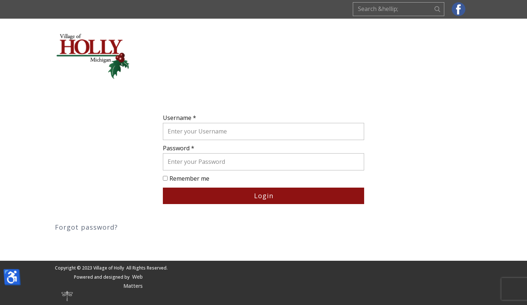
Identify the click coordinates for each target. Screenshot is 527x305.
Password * (178, 148)
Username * (179, 118)
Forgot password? (86, 227)
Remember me (189, 178)
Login (263, 195)
